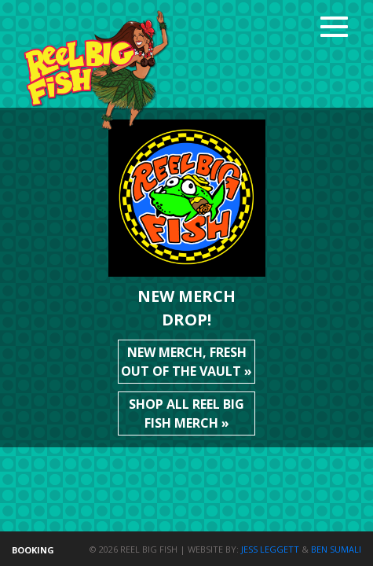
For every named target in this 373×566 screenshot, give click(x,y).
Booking (33, 550)
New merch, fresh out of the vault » (186, 362)
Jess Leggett (270, 549)
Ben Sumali (336, 549)
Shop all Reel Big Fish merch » (186, 413)
